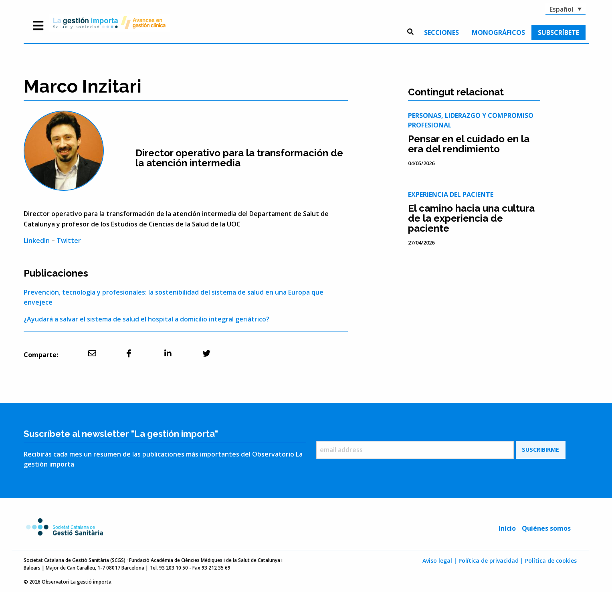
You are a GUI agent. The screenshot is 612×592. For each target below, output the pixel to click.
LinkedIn (37, 240)
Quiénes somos (546, 528)
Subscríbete (558, 32)
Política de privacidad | (490, 560)
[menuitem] (441, 32)
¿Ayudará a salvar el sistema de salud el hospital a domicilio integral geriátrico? (146, 319)
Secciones (441, 32)
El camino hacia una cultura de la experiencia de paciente (471, 218)
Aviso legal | (439, 560)
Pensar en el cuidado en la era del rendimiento (468, 144)
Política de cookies (551, 560)
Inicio (507, 528)
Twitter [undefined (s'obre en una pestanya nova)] (69, 240)
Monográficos (498, 32)
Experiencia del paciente (450, 194)
